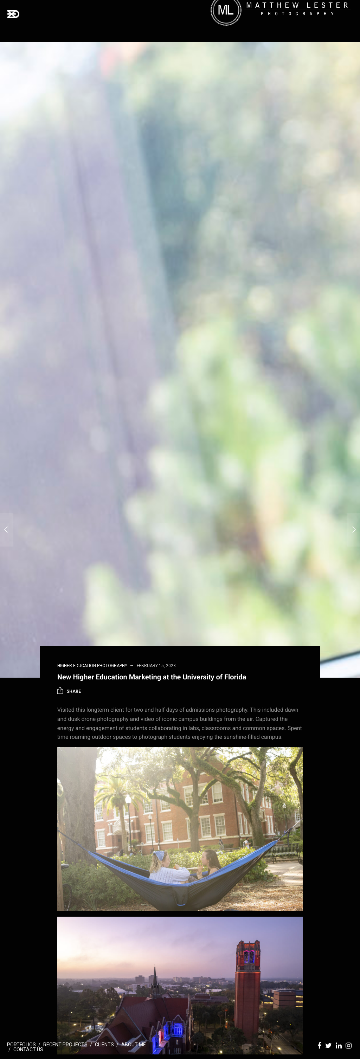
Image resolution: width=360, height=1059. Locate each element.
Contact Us (28, 1049)
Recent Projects (65, 1044)
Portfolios (21, 1044)
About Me (133, 1044)
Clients (104, 1044)
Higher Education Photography (92, 665)
